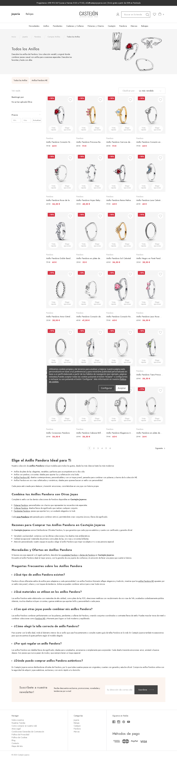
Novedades (34, 26)
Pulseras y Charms (96, 26)
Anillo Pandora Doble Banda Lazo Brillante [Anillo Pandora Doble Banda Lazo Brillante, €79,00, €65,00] (59, 258)
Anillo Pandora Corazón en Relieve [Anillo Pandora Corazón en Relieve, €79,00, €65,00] (149, 142)
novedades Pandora (69, 555)
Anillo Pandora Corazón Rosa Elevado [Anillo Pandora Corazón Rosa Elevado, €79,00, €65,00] (119, 316)
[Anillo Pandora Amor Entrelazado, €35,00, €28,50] (61, 289)
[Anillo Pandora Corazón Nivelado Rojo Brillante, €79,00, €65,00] (61, 114)
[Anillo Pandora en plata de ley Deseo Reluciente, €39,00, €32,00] (91, 231)
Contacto (15, 743)
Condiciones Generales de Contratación (28, 731)
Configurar (106, 388)
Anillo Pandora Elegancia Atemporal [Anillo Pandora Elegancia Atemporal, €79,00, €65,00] (119, 432)
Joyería (16, 14)
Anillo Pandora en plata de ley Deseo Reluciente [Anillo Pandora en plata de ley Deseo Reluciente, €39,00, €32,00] (89, 258)
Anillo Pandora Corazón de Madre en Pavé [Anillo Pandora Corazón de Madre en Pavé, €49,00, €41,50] (89, 316)
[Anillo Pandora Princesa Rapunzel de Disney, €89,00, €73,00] (91, 114)
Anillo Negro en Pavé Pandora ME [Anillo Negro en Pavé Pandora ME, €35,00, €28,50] (149, 258)
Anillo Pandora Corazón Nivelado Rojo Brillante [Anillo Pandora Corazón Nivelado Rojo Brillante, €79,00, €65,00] (59, 142)
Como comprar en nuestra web (24, 725)
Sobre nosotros (18, 720)
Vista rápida (53, 128)
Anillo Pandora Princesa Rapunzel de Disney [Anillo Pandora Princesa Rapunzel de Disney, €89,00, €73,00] (89, 142)
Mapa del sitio (17, 746)
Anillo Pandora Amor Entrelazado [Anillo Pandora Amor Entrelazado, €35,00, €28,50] (59, 316)
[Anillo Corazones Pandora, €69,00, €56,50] (61, 405)
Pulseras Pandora (21, 505)
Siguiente (160, 448)
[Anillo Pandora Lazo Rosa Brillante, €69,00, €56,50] (151, 289)
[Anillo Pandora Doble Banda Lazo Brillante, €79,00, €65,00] (61, 231)
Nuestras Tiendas (18, 723)
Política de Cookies (19, 737)
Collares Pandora (21, 508)
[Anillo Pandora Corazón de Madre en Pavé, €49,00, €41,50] (91, 289)
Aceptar (122, 388)
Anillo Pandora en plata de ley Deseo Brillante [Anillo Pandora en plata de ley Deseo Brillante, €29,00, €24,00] (149, 432)
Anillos (46, 26)
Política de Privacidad (20, 734)
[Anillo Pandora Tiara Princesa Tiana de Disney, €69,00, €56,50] (151, 347)
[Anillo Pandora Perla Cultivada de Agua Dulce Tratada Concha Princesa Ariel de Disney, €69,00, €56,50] (91, 347)
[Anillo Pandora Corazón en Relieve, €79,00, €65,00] (151, 114)
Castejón (111, 26)
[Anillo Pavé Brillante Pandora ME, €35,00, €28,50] (61, 347)
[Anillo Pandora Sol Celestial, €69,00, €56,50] (121, 231)
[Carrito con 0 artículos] (161, 14)
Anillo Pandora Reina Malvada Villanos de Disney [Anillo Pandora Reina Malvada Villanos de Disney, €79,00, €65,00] (119, 200)
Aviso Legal (16, 728)
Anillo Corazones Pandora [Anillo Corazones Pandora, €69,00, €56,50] (58, 432)
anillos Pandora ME (146, 581)
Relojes (29, 14)
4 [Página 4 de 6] (102, 448)
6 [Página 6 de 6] (110, 448)
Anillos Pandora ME (22, 477)
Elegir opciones (67, 128)
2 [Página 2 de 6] (93, 448)
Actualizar (37, 120)
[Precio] (26, 115)
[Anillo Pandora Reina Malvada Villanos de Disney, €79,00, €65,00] (121, 172)
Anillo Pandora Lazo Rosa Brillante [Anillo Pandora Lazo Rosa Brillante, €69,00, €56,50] (149, 316)
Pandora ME (40, 618)
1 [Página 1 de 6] (89, 448)
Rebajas (144, 26)
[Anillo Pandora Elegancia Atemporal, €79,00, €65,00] (121, 405)
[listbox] (149, 91)
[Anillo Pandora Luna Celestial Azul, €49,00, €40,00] (151, 172)
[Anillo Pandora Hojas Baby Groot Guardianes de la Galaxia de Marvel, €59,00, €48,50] (91, 172)
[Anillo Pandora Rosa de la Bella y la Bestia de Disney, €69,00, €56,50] (61, 172)
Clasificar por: (129, 90)
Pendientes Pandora (22, 511)
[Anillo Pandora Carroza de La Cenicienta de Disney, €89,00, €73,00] (121, 114)
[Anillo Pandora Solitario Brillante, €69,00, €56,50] (121, 347)
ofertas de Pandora (87, 555)
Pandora (123, 26)
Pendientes (57, 26)
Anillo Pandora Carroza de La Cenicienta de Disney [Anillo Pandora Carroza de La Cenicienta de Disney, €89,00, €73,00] (119, 142)
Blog (13, 740)
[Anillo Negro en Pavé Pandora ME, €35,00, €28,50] (151, 231)
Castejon (77, 725)
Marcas (134, 26)
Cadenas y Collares (75, 26)
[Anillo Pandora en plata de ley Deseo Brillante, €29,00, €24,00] (151, 405)
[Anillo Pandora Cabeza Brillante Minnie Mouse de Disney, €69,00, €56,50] (91, 405)
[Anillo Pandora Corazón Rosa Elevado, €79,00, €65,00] (121, 289)
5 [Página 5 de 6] (106, 448)
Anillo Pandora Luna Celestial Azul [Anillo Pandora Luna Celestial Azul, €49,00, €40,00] (149, 200)
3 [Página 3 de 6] (98, 448)
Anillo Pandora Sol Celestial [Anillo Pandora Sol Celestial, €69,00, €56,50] (118, 258)
